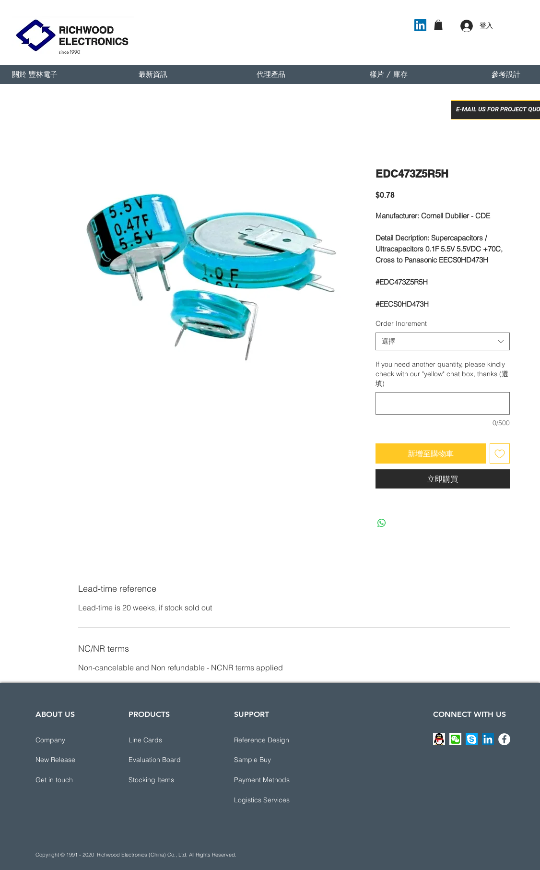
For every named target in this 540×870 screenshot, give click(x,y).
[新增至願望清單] (500, 453)
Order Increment (401, 323)
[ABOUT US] (69, 714)
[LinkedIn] (420, 25)
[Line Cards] (163, 740)
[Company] (69, 740)
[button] (438, 25)
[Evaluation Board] (163, 760)
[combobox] (443, 342)
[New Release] (69, 760)
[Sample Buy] (268, 760)
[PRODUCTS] (163, 714)
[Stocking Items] (163, 780)
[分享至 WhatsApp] (381, 523)
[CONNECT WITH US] (469, 714)
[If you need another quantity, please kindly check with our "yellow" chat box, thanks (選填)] (442, 403)
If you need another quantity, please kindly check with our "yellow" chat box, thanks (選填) (442, 373)
